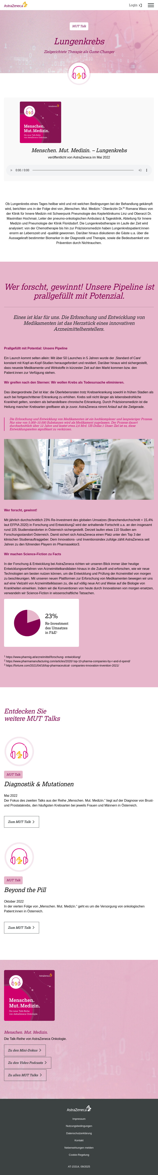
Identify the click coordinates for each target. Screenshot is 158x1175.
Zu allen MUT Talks (25, 1075)
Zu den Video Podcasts (27, 1062)
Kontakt (79, 1140)
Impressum (79, 1118)
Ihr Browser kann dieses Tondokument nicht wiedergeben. (79, 170)
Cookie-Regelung (79, 1154)
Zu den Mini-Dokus (24, 1050)
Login (135, 5)
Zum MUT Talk (21, 821)
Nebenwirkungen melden (79, 1147)
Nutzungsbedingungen (79, 1125)
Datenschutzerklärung (79, 1133)
